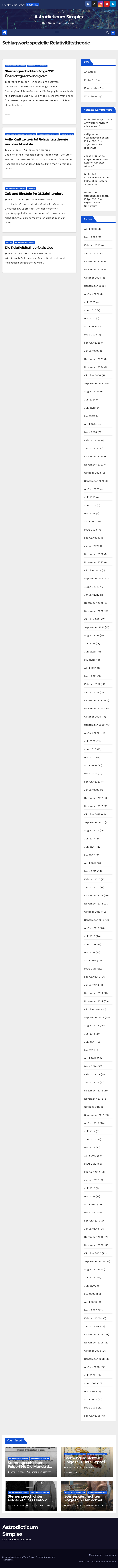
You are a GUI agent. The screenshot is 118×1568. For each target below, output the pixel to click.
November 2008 (94, 1342)
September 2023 (94, 480)
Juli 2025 (89, 302)
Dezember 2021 (93, 602)
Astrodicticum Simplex (59, 17)
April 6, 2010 (15, 253)
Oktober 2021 (92, 619)
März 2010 (90, 1212)
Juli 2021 (89, 643)
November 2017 (93, 806)
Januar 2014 (91, 1082)
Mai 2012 (89, 1147)
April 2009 (90, 1302)
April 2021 (90, 667)
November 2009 (94, 1245)
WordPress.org (93, 96)
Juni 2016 (90, 944)
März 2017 (90, 871)
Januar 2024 (91, 448)
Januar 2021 (91, 692)
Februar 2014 (92, 1074)
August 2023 (91, 489)
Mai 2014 (89, 1050)
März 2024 (90, 432)
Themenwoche (67, 134)
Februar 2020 (92, 781)
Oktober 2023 (92, 472)
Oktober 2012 (92, 1106)
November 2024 (93, 367)
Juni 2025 (90, 310)
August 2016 (91, 928)
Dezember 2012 (93, 1090)
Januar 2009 (92, 1326)
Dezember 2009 (94, 1236)
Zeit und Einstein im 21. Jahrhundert (34, 194)
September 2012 (94, 1115)
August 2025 (91, 293)
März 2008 (90, 1407)
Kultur (9, 242)
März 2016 (90, 968)
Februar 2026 (92, 245)
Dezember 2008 (94, 1334)
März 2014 (90, 1066)
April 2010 (90, 1204)
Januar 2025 (91, 350)
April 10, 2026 (74, 1468)
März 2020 (90, 773)
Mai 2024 (89, 415)
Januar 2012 (91, 1180)
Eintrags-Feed (92, 80)
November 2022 (93, 562)
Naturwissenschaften (15, 66)
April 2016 (90, 960)
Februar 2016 (92, 976)
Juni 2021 (90, 651)
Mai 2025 (89, 318)
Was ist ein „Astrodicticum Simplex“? (97, 1561)
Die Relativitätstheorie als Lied (29, 248)
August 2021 (91, 635)
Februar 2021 (92, 684)
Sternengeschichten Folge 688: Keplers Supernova (96, 181)
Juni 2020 (90, 749)
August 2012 (91, 1123)
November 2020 (94, 708)
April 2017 (90, 863)
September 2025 (94, 285)
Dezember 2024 (93, 359)
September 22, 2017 (19, 82)
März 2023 (90, 529)
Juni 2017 (90, 846)
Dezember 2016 (93, 895)
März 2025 (90, 334)
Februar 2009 (92, 1318)
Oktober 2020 (92, 716)
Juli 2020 (90, 741)
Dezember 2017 (93, 798)
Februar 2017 (92, 879)
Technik (31, 188)
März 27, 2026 (74, 1506)
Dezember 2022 (93, 554)
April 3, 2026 (18, 1506)
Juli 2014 (89, 1033)
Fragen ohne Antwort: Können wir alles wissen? (98, 123)
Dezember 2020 (94, 700)
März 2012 (90, 1163)
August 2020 (92, 732)
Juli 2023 (89, 497)
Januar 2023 (91, 545)
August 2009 (92, 1269)
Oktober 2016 (92, 911)
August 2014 (91, 1025)
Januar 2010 (91, 1228)
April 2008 (90, 1399)
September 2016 (94, 919)
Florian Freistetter (45, 82)
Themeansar (8, 1560)
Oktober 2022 (92, 570)
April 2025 (90, 326)
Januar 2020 (91, 789)
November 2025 (93, 269)
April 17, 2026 (18, 1472)
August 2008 (92, 1367)
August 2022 (91, 586)
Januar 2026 (91, 253)
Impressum (110, 1555)
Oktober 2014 (92, 1009)
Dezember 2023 (93, 456)
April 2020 (90, 765)
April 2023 (90, 521)
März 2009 (90, 1310)
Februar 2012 (92, 1171)
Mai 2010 (89, 1196)
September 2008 (94, 1358)
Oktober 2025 (92, 277)
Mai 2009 (89, 1293)
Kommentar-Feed (94, 88)
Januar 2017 (91, 887)
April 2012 (90, 1155)
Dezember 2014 (93, 993)
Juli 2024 (89, 399)
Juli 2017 (89, 838)
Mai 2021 (89, 659)
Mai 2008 (89, 1391)
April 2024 (90, 424)
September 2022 (94, 578)
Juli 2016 (89, 936)
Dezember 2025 (93, 261)
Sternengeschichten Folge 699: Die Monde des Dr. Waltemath (30, 1466)
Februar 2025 (92, 342)
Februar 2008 (92, 1415)
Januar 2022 (91, 594)
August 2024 (91, 391)
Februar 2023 (92, 537)
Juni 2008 (90, 1383)
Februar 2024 (92, 440)
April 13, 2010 (16, 199)
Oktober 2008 (92, 1350)
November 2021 (93, 611)
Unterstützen (95, 1555)
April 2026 (90, 228)
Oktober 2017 (92, 814)
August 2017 (91, 830)
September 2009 (94, 1261)
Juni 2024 (90, 407)
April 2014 (90, 1058)
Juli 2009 (90, 1277)
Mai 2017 (89, 854)
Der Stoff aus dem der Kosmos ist (20, 134)
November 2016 (93, 903)
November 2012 (93, 1098)
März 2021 (90, 676)
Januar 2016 (91, 984)
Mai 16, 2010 (15, 150)
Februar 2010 (92, 1220)
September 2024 (94, 383)
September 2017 (94, 822)
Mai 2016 (89, 952)
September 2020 (94, 724)
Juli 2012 (89, 1131)
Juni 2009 (90, 1285)
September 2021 (94, 627)
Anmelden (90, 71)
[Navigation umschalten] (56, 32)
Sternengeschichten (37, 66)
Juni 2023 (90, 505)
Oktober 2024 (92, 375)
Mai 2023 (89, 513)
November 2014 (93, 1001)
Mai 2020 (89, 757)
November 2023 (93, 464)
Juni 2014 (90, 1041)
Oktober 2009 (92, 1253)
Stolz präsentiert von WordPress (18, 1557)
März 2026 (90, 237)
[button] (107, 32)
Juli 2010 (89, 1188)
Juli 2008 (90, 1375)
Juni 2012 (90, 1139)
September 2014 (94, 1017)
